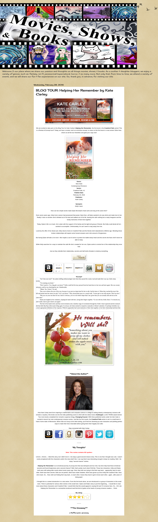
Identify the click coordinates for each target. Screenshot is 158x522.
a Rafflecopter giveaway (79, 513)
